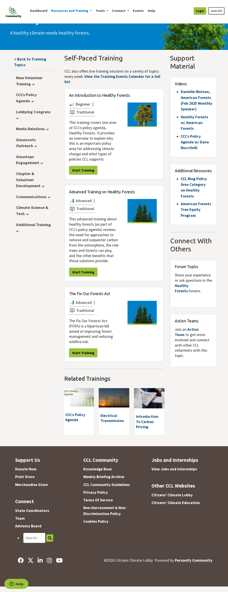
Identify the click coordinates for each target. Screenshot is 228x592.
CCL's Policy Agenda (26, 97)
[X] (30, 560)
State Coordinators (32, 510)
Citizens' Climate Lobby (172, 495)
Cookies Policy (95, 521)
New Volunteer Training (29, 80)
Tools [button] (101, 10)
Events (138, 10)
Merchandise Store (31, 484)
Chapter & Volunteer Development (28, 179)
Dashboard (38, 10)
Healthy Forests (181, 288)
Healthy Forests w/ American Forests (194, 123)
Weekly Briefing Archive (103, 476)
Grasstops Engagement (27, 159)
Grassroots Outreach (26, 142)
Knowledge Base (97, 469)
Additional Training (33, 224)
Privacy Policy (95, 492)
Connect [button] (119, 10)
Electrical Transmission (112, 418)
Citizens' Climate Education (175, 502)
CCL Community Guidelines (106, 484)
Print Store (25, 476)
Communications (31, 196)
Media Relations (30, 128)
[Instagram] (49, 560)
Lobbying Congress (33, 111)
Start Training (83, 170)
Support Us (27, 460)
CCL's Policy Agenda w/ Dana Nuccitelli (195, 142)
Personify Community (193, 560)
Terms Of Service (98, 500)
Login (200, 11)
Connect (24, 501)
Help (151, 10)
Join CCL (216, 11)
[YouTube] (59, 560)
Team (20, 518)
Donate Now (25, 469)
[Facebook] (21, 560)
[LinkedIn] (40, 560)
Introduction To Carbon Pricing (147, 421)
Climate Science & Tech (32, 210)
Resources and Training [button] (70, 10)
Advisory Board (28, 526)
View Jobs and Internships (174, 469)
